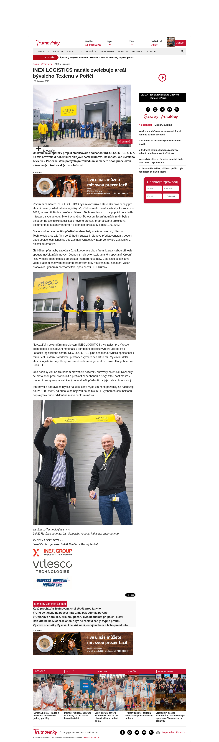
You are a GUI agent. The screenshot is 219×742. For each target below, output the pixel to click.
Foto (70, 51)
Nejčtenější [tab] (145, 125)
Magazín (180, 42)
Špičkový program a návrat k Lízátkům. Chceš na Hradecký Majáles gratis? (96, 58)
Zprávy (42, 51)
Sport (56, 51)
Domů (36, 64)
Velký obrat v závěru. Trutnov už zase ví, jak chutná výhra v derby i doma (106, 717)
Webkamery (107, 51)
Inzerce (150, 51)
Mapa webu (168, 732)
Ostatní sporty (166, 671)
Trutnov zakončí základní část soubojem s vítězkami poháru (139, 715)
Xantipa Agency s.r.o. (91, 737)
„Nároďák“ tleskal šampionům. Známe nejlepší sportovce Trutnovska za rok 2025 (171, 717)
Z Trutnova (46, 64)
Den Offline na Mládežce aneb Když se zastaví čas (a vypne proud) (76, 621)
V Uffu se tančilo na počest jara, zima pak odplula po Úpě (70, 612)
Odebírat (171, 196)
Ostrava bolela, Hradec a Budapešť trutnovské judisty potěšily (46, 715)
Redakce (137, 51)
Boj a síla (40, 671)
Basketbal (102, 671)
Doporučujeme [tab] (163, 125)
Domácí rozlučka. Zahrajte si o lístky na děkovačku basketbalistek (77, 715)
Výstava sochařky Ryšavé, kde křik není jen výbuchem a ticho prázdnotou (81, 625)
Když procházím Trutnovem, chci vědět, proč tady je (67, 608)
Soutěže (91, 51)
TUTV (79, 51)
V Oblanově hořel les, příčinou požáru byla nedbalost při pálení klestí (78, 616)
